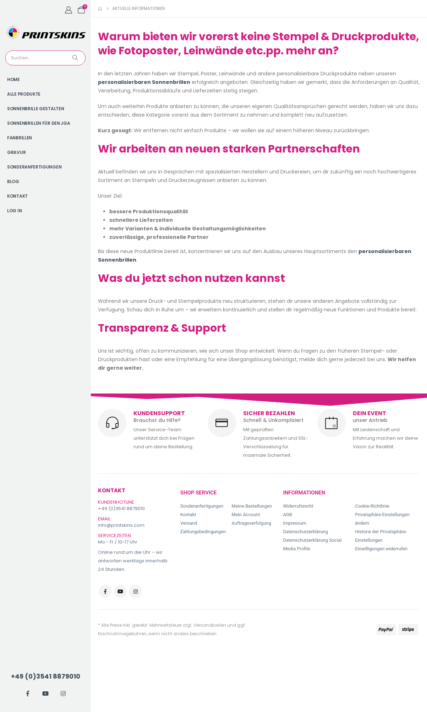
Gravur (16, 152)
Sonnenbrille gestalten (35, 109)
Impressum (294, 523)
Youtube (120, 591)
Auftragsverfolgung (251, 523)
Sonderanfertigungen (34, 167)
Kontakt (17, 196)
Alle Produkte (23, 94)
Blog (13, 181)
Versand (188, 523)
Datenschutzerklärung (305, 531)
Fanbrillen (19, 138)
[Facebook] (27, 693)
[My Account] (68, 10)
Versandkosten (209, 625)
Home (13, 79)
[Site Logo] (45, 32)
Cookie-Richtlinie (372, 506)
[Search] (76, 58)
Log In (14, 211)
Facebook (105, 591)
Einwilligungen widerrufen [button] (381, 548)
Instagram (135, 591)
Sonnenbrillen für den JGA (38, 123)
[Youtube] (45, 693)
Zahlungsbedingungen (203, 531)
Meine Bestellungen (252, 506)
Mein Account (246, 514)
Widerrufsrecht (298, 506)
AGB (287, 514)
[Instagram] (63, 693)
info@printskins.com (121, 525)
